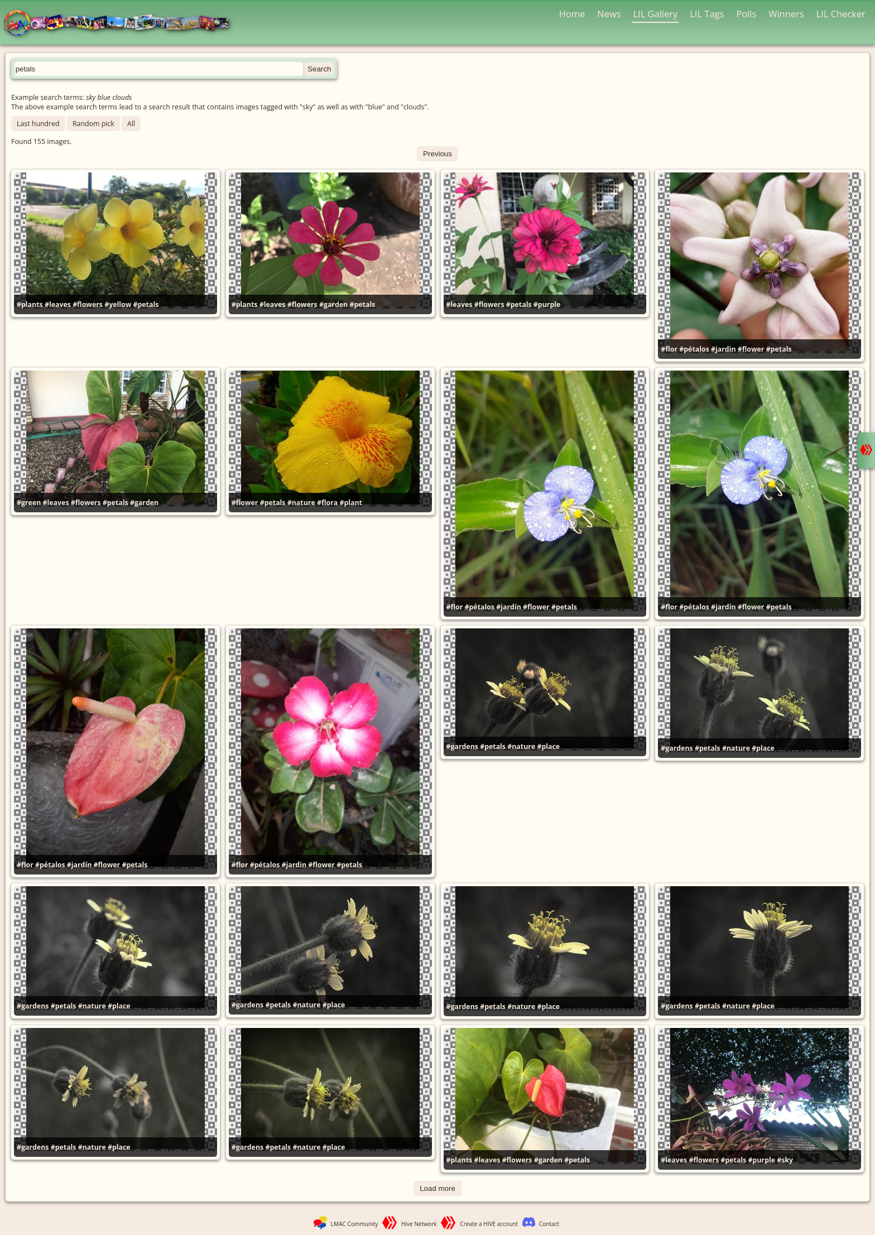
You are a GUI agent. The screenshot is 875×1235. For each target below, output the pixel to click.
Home (572, 13)
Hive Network (419, 1224)
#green (29, 502)
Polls (746, 13)
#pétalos (694, 349)
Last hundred (38, 123)
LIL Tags (707, 13)
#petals (145, 304)
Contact (549, 1224)
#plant (350, 502)
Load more (437, 1188)
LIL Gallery (655, 13)
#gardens (462, 746)
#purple (546, 304)
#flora (327, 502)
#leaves (58, 304)
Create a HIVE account (489, 1224)
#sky (785, 1160)
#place (548, 746)
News (609, 13)
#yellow (117, 304)
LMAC (121, 24)
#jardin (723, 349)
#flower (751, 349)
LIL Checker (841, 13)
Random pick (93, 123)
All (131, 123)
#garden (333, 304)
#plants (30, 304)
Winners (786, 13)
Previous (437, 154)
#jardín (508, 607)
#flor (669, 349)
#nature (301, 502)
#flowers (88, 304)
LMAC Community (354, 1224)
